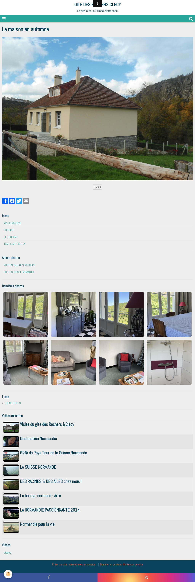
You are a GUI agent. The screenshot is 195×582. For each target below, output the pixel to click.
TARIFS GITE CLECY (14, 244)
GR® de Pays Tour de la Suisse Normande (53, 453)
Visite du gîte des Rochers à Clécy (47, 424)
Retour (97, 187)
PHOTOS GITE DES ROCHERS (19, 265)
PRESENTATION (12, 223)
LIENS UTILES (13, 403)
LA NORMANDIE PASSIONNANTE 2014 (50, 510)
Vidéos (7, 553)
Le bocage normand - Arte (40, 496)
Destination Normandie (38, 439)
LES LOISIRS (11, 237)
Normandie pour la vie (37, 524)
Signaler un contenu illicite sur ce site (121, 564)
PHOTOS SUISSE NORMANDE (19, 272)
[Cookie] (8, 574)
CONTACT (9, 230)
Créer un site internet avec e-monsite (73, 564)
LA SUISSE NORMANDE (38, 467)
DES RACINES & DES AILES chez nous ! (51, 481)
